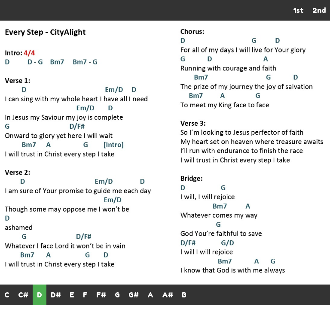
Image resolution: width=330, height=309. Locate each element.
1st (298, 10)
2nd (319, 10)
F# (101, 295)
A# (167, 295)
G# (133, 295)
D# (56, 295)
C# (23, 295)
